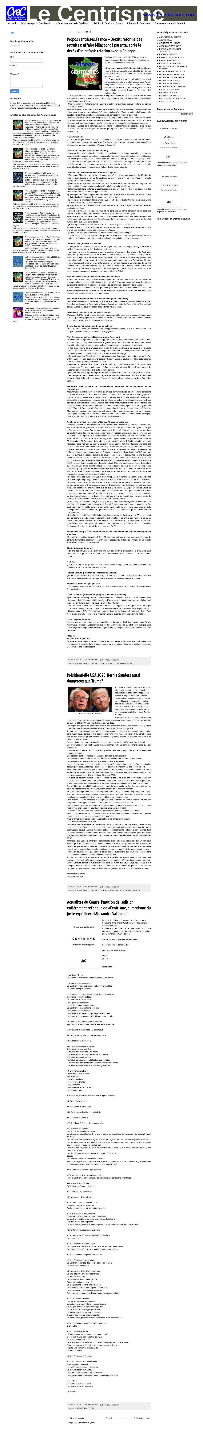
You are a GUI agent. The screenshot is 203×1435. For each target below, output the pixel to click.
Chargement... (16, 46)
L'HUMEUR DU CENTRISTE (170, 63)
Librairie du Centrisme (138, 23)
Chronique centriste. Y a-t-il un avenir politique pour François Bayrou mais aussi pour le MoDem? (41, 175)
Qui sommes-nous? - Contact (170, 23)
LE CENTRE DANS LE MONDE (171, 78)
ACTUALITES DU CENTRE (85, 663)
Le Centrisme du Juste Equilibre (71, 23)
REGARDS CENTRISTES (169, 96)
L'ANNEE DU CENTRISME (170, 60)
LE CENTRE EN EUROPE (169, 81)
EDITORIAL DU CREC (168, 54)
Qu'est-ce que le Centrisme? (35, 23)
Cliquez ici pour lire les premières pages (119, 939)
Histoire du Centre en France (108, 23)
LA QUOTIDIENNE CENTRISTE (172, 71)
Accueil (12, 23)
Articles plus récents (76, 1418)
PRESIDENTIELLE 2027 (169, 90)
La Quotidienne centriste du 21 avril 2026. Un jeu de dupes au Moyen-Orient (42, 294)
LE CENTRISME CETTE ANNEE (172, 87)
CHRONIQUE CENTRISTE (170, 46)
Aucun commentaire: (90, 659)
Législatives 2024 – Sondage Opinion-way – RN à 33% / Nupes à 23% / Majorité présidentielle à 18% (42, 310)
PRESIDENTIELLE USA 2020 (129, 890)
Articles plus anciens (142, 1418)
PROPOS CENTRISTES (123, 663)
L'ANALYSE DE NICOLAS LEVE (172, 57)
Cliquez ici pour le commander (115, 945)
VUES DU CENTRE (167, 102)
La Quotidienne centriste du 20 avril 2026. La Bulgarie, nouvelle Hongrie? (42, 258)
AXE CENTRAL (165, 40)
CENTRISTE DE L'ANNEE (169, 43)
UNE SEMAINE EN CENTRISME (172, 99)
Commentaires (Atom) (86, 1423)
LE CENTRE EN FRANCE (104, 663)
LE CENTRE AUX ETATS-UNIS (106, 890)
